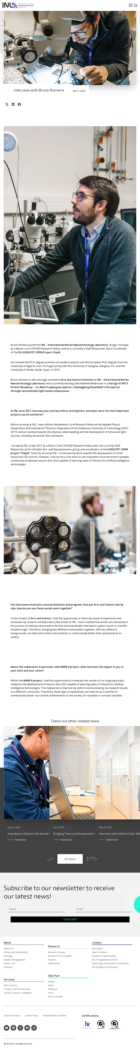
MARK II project (32, 680)
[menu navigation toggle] (131, 5)
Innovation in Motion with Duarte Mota (31, 833)
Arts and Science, (41, 618)
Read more (20, 839)
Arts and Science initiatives (77, 379)
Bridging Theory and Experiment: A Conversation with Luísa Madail (94, 833)
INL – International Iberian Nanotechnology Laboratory (75, 345)
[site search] (136, 5)
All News (70, 859)
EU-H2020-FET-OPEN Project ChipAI (39, 352)
